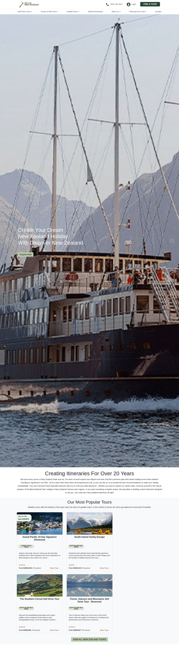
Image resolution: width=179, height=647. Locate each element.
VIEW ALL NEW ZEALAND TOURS (89, 639)
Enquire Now (26, 254)
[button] (6, 241)
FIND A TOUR (150, 4)
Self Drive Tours (24, 12)
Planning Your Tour (137, 12)
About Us (115, 12)
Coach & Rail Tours (49, 12)
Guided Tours (72, 12)
